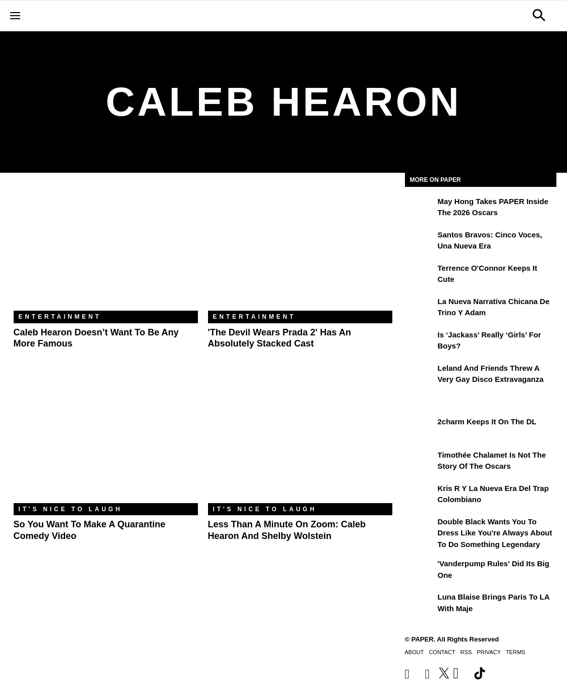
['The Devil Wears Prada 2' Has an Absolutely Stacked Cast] (300, 249)
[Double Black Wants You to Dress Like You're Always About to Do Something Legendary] (420, 528)
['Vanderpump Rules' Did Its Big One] (420, 570)
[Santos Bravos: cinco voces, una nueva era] (420, 242)
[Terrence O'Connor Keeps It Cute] (420, 275)
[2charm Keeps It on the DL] (420, 428)
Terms (516, 652)
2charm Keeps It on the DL (487, 421)
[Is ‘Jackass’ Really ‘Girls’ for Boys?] (420, 342)
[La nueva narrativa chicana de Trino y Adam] (420, 308)
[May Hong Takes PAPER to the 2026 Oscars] (420, 208)
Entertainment (60, 316)
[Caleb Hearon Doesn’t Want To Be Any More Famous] (106, 249)
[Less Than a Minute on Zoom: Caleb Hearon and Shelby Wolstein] (300, 441)
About (414, 652)
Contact (442, 652)
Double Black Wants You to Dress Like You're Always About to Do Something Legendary (495, 533)
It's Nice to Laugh (71, 509)
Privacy (488, 652)
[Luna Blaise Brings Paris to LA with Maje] (420, 604)
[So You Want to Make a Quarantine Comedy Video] (106, 441)
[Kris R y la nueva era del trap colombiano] (420, 495)
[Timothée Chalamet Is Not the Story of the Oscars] (420, 462)
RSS (466, 652)
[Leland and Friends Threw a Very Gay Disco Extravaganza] (420, 375)
